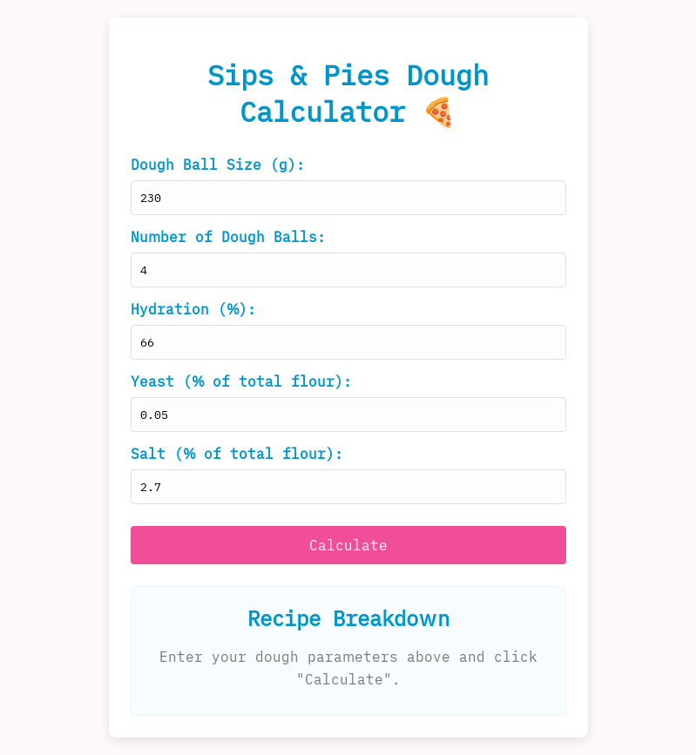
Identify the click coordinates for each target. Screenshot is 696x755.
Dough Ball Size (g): (218, 164)
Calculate (348, 545)
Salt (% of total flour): (237, 453)
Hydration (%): (193, 309)
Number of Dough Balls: (228, 237)
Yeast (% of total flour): (241, 381)
